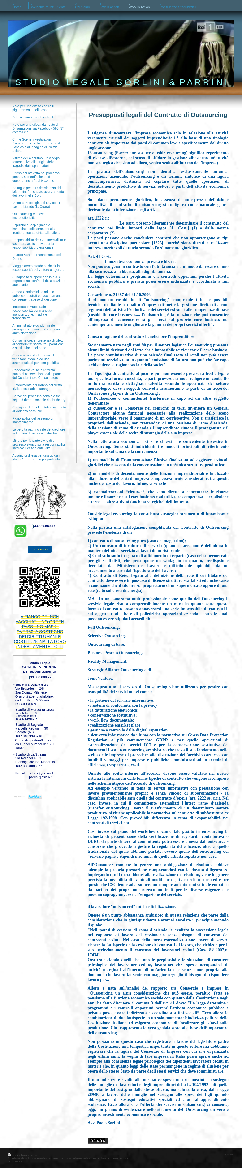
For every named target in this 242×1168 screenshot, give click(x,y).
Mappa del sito (30, 1155)
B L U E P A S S (40, 549)
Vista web (229, 1154)
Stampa (14, 1155)
